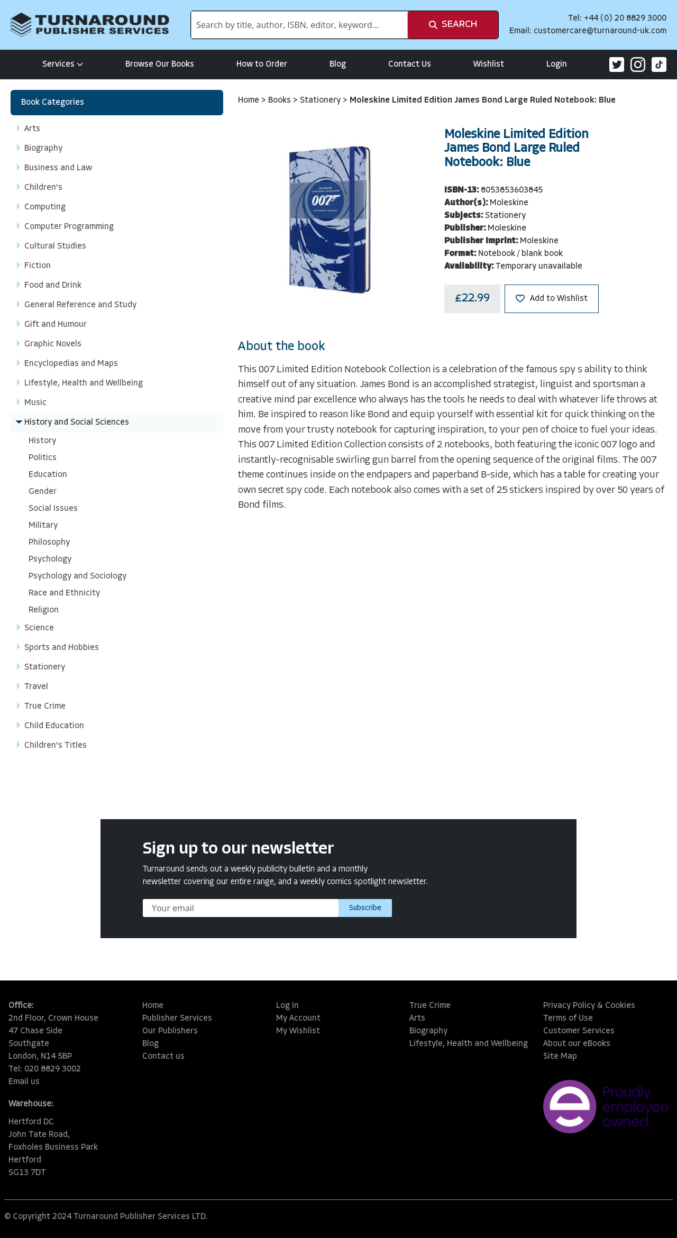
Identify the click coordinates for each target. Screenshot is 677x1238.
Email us (24, 1082)
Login (556, 64)
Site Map (560, 1056)
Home (249, 100)
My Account (298, 1018)
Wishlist (488, 64)
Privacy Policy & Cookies (589, 1006)
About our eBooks (576, 1044)
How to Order (261, 64)
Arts (417, 1018)
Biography (428, 1031)
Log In (287, 1006)
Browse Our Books (159, 64)
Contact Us (409, 64)
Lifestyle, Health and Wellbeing (468, 1044)
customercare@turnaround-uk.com (600, 31)
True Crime (430, 1006)
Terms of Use (568, 1018)
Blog (338, 64)
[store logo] (90, 25)
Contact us (163, 1056)
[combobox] (299, 25)
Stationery (321, 100)
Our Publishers (170, 1031)
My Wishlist (298, 1031)
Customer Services (579, 1031)
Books (280, 100)
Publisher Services (177, 1018)
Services (62, 64)
